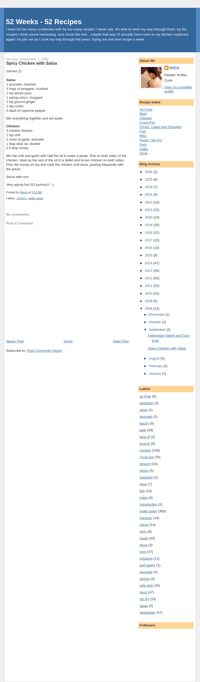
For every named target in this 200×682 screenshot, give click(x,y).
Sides (144, 149)
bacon (144, 423)
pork (143, 552)
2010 (149, 293)
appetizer (146, 403)
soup (143, 592)
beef (143, 430)
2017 (149, 240)
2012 (149, 278)
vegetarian (147, 612)
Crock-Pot (147, 122)
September (157, 330)
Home (68, 341)
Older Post (121, 341)
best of (145, 437)
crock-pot (146, 457)
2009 (149, 301)
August (154, 358)
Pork (143, 145)
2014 (149, 263)
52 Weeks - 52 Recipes (44, 22)
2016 (149, 248)
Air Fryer (146, 109)
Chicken (146, 118)
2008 (149, 308)
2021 (149, 210)
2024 (149, 187)
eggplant (146, 477)
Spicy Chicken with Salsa (167, 348)
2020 (149, 217)
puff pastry (147, 565)
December (157, 314)
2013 (149, 271)
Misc (143, 136)
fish (142, 491)
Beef (143, 114)
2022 (149, 202)
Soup (143, 153)
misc (143, 531)
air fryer (145, 396)
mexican (146, 518)
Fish (143, 131)
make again (35, 198)
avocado (146, 417)
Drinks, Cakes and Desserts (161, 127)
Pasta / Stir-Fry (151, 140)
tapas (144, 606)
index (144, 498)
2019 (149, 225)
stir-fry (144, 599)
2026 (149, 172)
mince (144, 525)
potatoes (146, 558)
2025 (149, 179)
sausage (146, 572)
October (155, 322)
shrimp (145, 579)
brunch (145, 444)
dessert (145, 464)
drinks (144, 471)
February (156, 366)
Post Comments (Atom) (44, 351)
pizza (143, 545)
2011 (149, 286)
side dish (146, 585)
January (155, 373)
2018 (149, 233)
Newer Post (15, 341)
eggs (143, 484)
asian (144, 410)
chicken (21, 198)
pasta (144, 538)
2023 (149, 194)
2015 (149, 255)
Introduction (148, 504)
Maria (174, 67)
